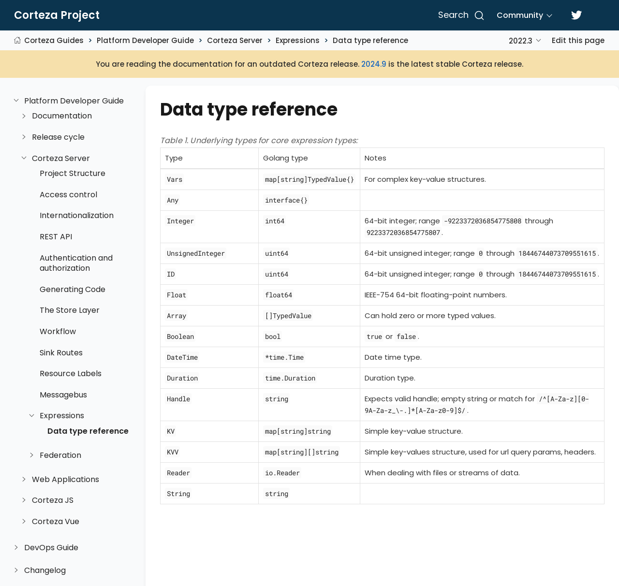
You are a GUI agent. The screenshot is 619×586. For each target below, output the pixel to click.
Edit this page (578, 40)
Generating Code (72, 289)
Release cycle (58, 137)
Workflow (58, 331)
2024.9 (373, 64)
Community (520, 15)
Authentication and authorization (76, 263)
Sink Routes (61, 353)
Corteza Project (57, 15)
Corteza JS (53, 500)
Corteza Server (235, 40)
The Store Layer (70, 310)
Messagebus (63, 395)
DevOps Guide (51, 547)
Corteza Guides (54, 40)
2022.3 (520, 41)
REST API (56, 237)
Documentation (62, 116)
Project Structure (72, 173)
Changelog (45, 570)
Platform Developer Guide (145, 40)
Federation (60, 455)
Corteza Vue (55, 521)
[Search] (459, 15)
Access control (68, 195)
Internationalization (77, 215)
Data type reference (370, 40)
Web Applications (65, 479)
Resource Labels (71, 373)
